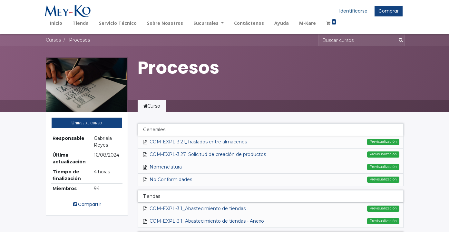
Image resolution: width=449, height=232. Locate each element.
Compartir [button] (86, 204)
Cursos (53, 40)
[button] (86, 123)
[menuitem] (57, 23)
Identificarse (353, 11)
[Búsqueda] (400, 40)
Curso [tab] (151, 106)
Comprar (388, 11)
